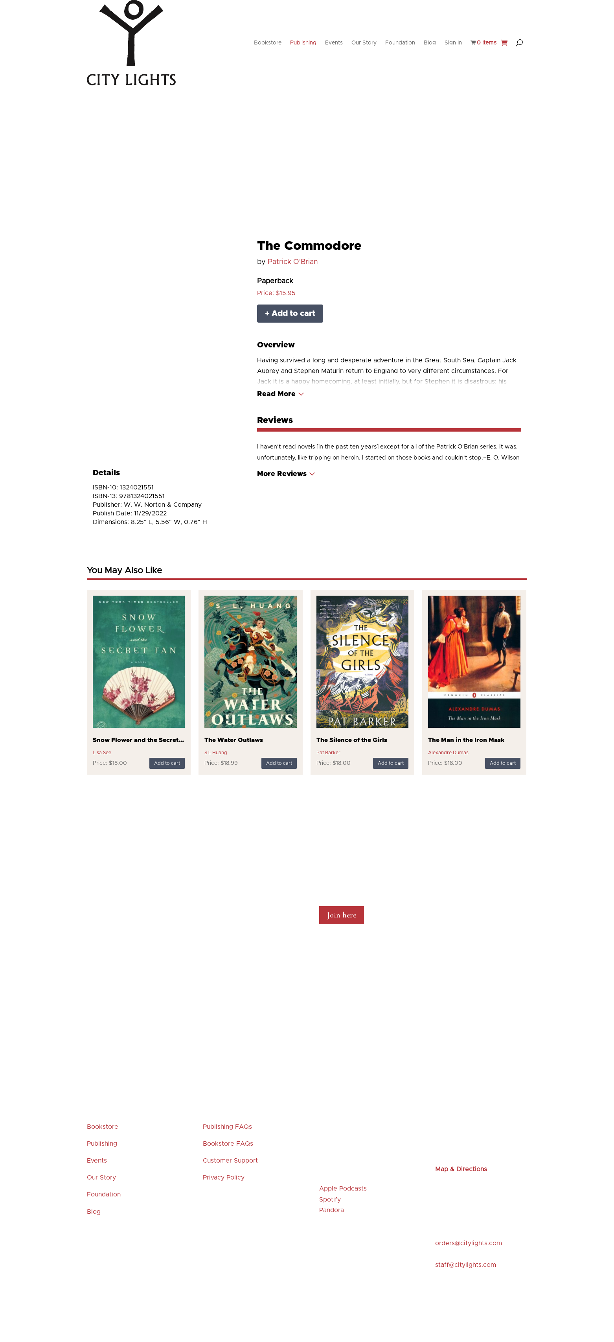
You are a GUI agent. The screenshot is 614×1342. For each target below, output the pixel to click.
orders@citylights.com (468, 1243)
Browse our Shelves (355, 123)
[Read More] (281, 394)
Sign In (453, 43)
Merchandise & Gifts (415, 123)
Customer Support (230, 1160)
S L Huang (215, 752)
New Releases (191, 123)
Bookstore (267, 43)
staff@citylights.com (465, 1265)
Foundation (400, 43)
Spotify (330, 1199)
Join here (341, 915)
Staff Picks (259, 123)
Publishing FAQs (227, 1127)
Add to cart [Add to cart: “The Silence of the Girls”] (391, 763)
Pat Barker (328, 752)
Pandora (331, 1210)
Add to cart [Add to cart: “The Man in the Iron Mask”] (503, 763)
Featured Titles (300, 123)
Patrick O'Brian (293, 262)
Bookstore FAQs (228, 1144)
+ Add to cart (290, 314)
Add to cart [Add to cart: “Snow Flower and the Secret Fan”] (167, 763)
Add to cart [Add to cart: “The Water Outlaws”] (279, 763)
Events (334, 43)
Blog (430, 43)
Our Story (364, 43)
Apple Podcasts (343, 1188)
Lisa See (102, 752)
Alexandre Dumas (448, 752)
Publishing (303, 43)
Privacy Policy (223, 1177)
